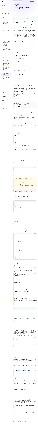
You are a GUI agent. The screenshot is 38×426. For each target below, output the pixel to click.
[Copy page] (33, 7)
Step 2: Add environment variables (20, 71)
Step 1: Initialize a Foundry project (20, 70)
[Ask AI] (35, 93)
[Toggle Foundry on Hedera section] (6, 70)
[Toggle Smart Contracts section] (6, 19)
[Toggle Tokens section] (6, 93)
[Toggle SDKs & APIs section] (6, 107)
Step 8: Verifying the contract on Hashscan (21, 79)
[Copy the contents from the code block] (34, 93)
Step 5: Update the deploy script (20, 75)
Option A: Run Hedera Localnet (19, 67)
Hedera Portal (31, 59)
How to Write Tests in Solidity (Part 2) (20, 398)
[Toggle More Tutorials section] (6, 96)
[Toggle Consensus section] (6, 92)
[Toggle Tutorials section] (6, 16)
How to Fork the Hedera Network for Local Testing (22, 400)
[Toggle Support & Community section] (6, 108)
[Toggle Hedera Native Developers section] (6, 13)
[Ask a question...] (25, 417)
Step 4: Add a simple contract (19, 74)
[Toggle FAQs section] (6, 109)
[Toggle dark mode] (35, 1)
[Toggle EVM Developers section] (6, 14)
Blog (3, 8)
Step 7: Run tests (17, 78)
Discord (3, 5)
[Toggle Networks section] (6, 102)
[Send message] (35, 417)
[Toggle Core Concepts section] (6, 103)
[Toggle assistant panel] (20, 1)
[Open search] (15, 1)
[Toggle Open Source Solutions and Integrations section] (6, 105)
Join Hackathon (26, 1)
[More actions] (36, 7)
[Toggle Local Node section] (6, 95)
